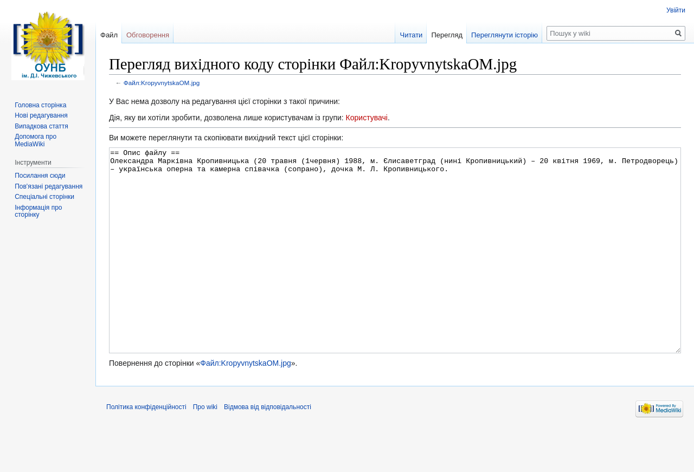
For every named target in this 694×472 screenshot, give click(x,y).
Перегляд (446, 35)
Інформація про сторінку (38, 211)
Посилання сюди (40, 175)
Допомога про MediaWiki (35, 140)
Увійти (675, 10)
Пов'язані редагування (48, 186)
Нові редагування (41, 115)
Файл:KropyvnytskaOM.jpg (162, 82)
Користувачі (367, 117)
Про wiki (205, 447)
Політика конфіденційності (146, 447)
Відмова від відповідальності (267, 447)
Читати (411, 35)
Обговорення (147, 35)
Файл (109, 35)
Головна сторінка (40, 105)
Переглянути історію (504, 35)
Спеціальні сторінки (44, 197)
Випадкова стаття (41, 126)
